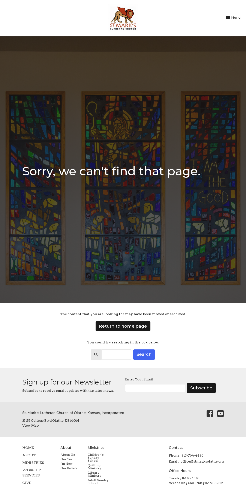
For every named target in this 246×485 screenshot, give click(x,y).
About (29, 455)
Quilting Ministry (94, 466)
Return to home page (123, 326)
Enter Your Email (139, 379)
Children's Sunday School (96, 457)
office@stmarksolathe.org (202, 461)
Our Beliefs (68, 468)
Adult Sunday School (98, 481)
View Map (30, 425)
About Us (67, 454)
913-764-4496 (192, 455)
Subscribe (201, 387)
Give (26, 483)
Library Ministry (94, 474)
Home (28, 448)
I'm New (66, 463)
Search (144, 354)
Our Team (67, 459)
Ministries (33, 463)
